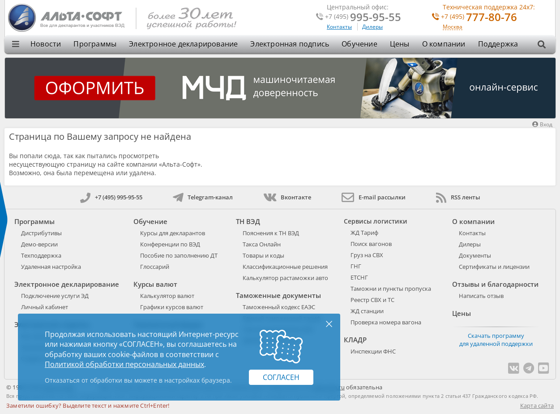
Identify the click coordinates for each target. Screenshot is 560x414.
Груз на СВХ (367, 255)
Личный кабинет (44, 307)
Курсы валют (155, 284)
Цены (400, 44)
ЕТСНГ (359, 277)
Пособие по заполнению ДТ (179, 255)
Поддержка (498, 44)
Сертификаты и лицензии (494, 267)
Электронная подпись (289, 44)
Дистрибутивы (41, 233)
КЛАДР (355, 339)
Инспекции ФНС (373, 351)
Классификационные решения (285, 267)
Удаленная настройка (51, 267)
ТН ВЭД (248, 221)
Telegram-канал (203, 197)
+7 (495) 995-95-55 (111, 197)
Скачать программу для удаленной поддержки (496, 340)
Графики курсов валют (171, 307)
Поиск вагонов (371, 244)
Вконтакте (287, 197)
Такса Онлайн (262, 244)
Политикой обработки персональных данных (124, 364)
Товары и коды (263, 255)
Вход (542, 124)
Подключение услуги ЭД (55, 296)
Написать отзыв (481, 296)
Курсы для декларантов (172, 233)
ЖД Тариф (364, 233)
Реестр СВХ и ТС (372, 300)
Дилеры (372, 26)
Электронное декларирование (183, 44)
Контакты (339, 26)
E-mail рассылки (374, 197)
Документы (475, 255)
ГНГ (356, 266)
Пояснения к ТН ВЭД (271, 233)
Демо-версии (39, 244)
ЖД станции (367, 311)
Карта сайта (537, 405)
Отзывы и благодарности (495, 284)
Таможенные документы (278, 295)
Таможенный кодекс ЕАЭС (279, 307)
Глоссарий (154, 267)
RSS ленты (458, 197)
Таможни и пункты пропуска (391, 289)
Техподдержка (41, 255)
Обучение (359, 44)
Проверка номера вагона (386, 322)
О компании (444, 44)
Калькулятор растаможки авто (285, 278)
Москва (452, 27)
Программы (94, 44)
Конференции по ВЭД (170, 244)
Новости (45, 44)
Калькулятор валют (167, 296)
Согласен (281, 377)
